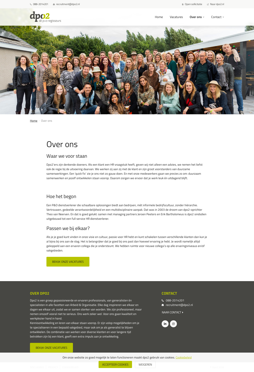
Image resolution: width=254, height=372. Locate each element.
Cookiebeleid (184, 357)
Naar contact (172, 312)
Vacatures (176, 17)
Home (159, 17)
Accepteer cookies (115, 364)
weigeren (145, 364)
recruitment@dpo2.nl (179, 305)
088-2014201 (175, 300)
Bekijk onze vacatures (68, 262)
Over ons (196, 17)
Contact (216, 17)
